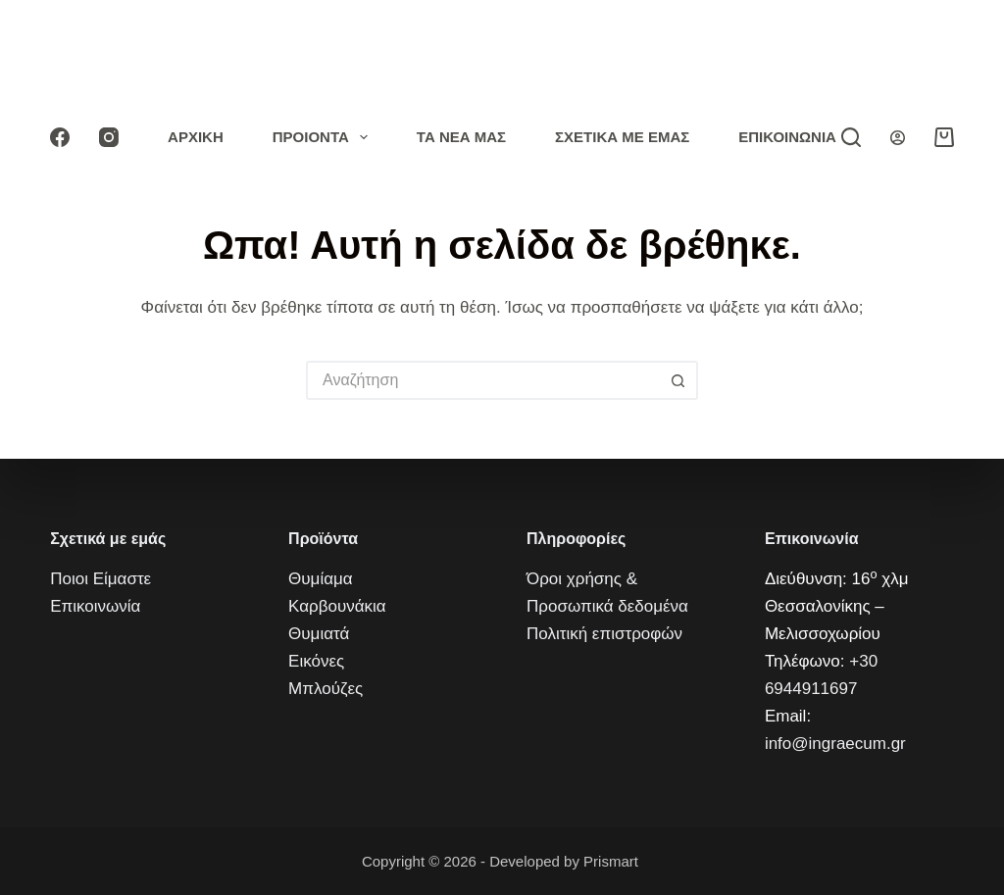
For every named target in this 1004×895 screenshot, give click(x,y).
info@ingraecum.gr (835, 743)
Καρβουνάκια (337, 606)
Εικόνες (316, 661)
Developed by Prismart (565, 861)
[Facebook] (60, 137)
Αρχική (196, 136)
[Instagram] (109, 137)
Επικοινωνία (787, 136)
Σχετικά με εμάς (622, 136)
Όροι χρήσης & (582, 579)
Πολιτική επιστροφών (604, 633)
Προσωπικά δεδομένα (607, 606)
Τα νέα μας (461, 136)
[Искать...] (482, 380)
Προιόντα (324, 137)
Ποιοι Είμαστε (100, 579)
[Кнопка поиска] (678, 380)
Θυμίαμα (320, 579)
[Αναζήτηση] (851, 137)
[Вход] (897, 137)
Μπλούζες (325, 688)
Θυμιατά (318, 633)
